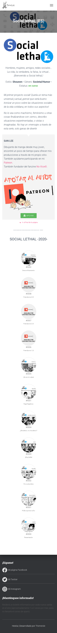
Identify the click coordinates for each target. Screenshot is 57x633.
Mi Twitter (9, 579)
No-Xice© (41, 166)
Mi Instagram (11, 589)
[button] (29, 215)
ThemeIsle (40, 626)
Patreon (8, 162)
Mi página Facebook (14, 570)
